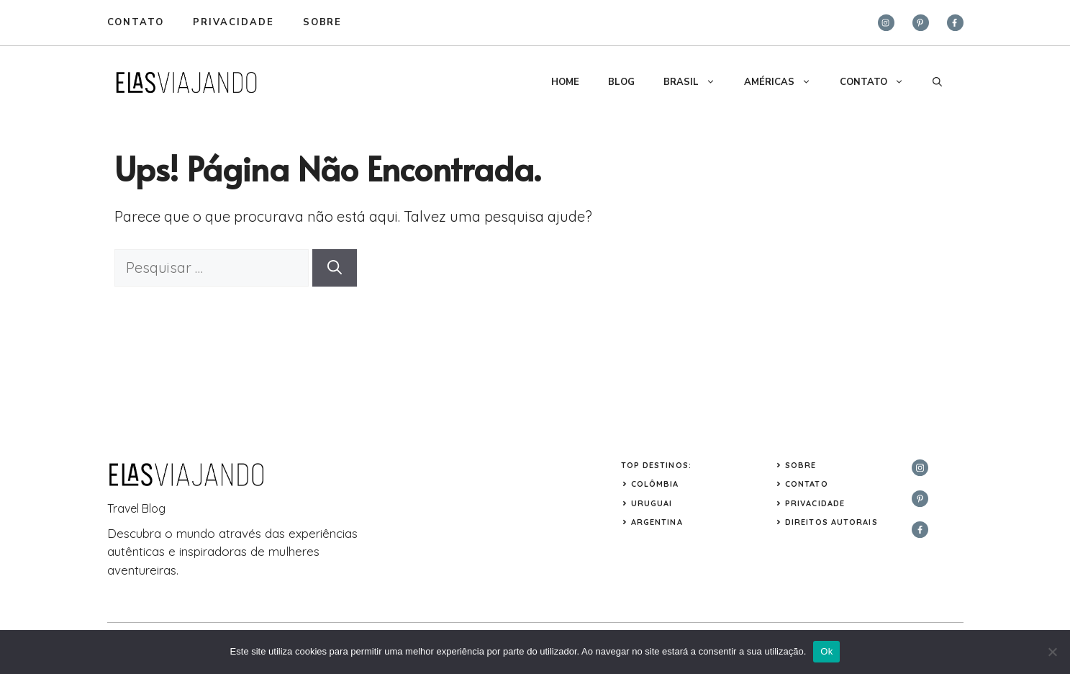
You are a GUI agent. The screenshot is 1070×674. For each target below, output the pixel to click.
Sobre (801, 465)
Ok (826, 651)
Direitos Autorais (831, 522)
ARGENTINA (657, 522)
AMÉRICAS (784, 82)
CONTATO (879, 82)
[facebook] (955, 22)
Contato (136, 22)
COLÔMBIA (655, 484)
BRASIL (696, 82)
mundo (195, 533)
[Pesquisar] (334, 268)
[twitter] (920, 22)
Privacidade (815, 503)
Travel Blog (136, 508)
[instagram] (886, 22)
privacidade (233, 22)
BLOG (621, 82)
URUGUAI (652, 503)
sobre (323, 22)
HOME (565, 82)
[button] (937, 82)
